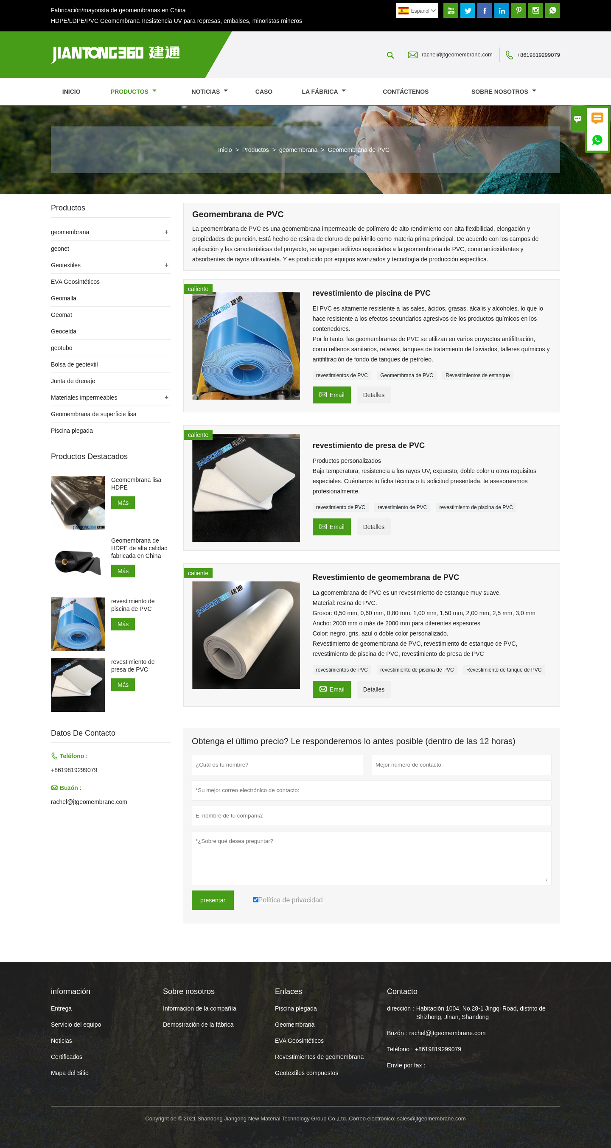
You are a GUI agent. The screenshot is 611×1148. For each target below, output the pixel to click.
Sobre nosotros (503, 91)
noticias (209, 91)
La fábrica (324, 91)
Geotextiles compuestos (306, 1073)
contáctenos (406, 91)
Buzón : (397, 1033)
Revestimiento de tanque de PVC (503, 670)
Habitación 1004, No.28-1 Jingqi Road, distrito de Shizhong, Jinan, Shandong (481, 1012)
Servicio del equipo (76, 1024)
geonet (60, 248)
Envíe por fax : (406, 1065)
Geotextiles (66, 265)
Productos (134, 91)
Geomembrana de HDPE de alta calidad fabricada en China (139, 548)
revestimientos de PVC (342, 375)
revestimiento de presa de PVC (133, 665)
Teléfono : (400, 1049)
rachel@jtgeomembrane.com (457, 54)
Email (332, 393)
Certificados (66, 1056)
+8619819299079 (538, 55)
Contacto (402, 991)
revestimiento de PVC (340, 507)
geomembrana (298, 149)
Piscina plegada (72, 430)
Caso (263, 91)
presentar (212, 900)
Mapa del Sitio (70, 1073)
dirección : (400, 1008)
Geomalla (63, 298)
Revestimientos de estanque (478, 375)
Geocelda (63, 331)
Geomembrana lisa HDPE (136, 483)
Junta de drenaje (73, 381)
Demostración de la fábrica (198, 1024)
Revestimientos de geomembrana (319, 1056)
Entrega (61, 1008)
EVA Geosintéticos (75, 281)
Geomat (61, 314)
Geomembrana (294, 1024)
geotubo (62, 347)
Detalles (374, 395)
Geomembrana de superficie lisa (94, 414)
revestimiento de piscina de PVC (476, 507)
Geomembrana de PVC (406, 375)
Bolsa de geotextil (74, 364)
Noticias (61, 1040)
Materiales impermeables (84, 397)
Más (123, 502)
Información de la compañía (199, 1008)
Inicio (71, 91)
